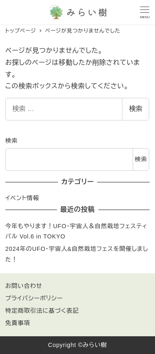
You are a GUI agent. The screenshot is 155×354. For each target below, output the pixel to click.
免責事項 (17, 323)
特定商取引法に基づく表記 (42, 310)
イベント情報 (22, 198)
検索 (135, 108)
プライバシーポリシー (34, 298)
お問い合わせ (23, 286)
